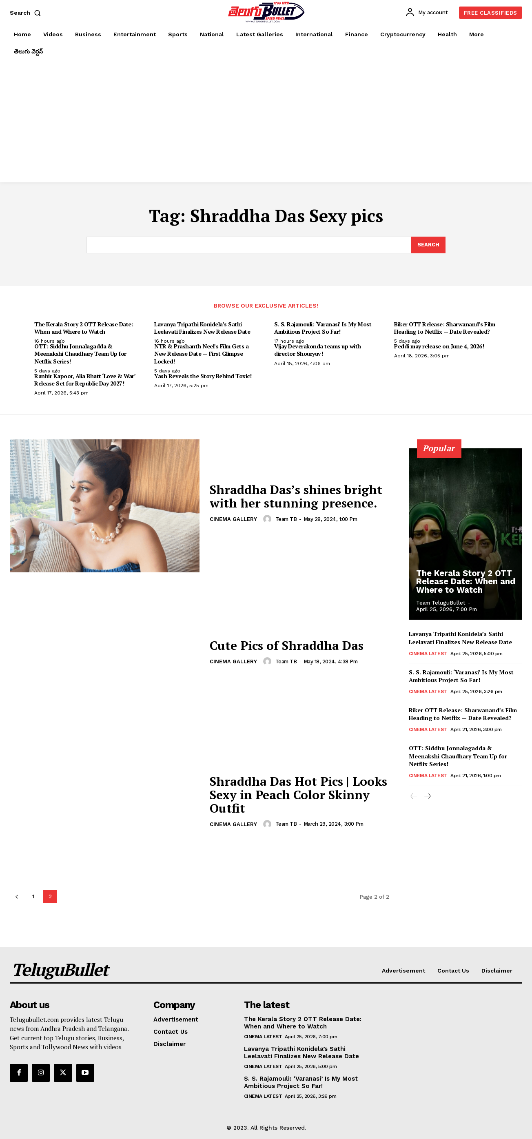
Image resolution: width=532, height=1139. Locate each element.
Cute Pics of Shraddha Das (287, 646)
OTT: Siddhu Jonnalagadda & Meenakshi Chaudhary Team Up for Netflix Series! (80, 353)
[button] (27, 12)
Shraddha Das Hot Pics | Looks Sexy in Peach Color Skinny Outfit (299, 794)
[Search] (428, 245)
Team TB (286, 519)
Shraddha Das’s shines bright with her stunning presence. (296, 497)
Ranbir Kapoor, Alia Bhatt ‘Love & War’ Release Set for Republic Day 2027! (84, 379)
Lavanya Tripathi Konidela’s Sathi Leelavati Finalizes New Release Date (202, 327)
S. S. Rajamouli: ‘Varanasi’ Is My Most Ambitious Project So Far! (322, 327)
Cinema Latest (428, 653)
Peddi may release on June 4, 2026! (439, 346)
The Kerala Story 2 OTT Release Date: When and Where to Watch (83, 327)
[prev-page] (16, 896)
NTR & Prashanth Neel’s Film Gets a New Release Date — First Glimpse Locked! (201, 353)
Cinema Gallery (233, 520)
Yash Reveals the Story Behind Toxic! (202, 376)
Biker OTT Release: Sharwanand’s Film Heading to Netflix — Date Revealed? (444, 327)
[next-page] (427, 796)
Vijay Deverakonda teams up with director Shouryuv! (317, 349)
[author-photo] (268, 519)
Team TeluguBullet (441, 603)
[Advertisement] (266, 121)
